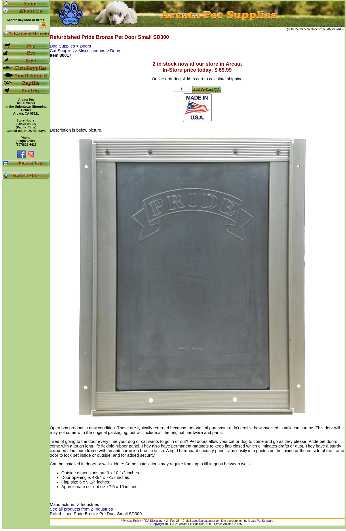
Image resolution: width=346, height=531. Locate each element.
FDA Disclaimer (154, 520)
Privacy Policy (132, 520)
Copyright (157, 524)
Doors (85, 46)
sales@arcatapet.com (205, 520)
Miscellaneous (93, 50)
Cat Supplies (62, 50)
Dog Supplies (63, 46)
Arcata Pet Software (260, 520)
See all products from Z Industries (81, 509)
